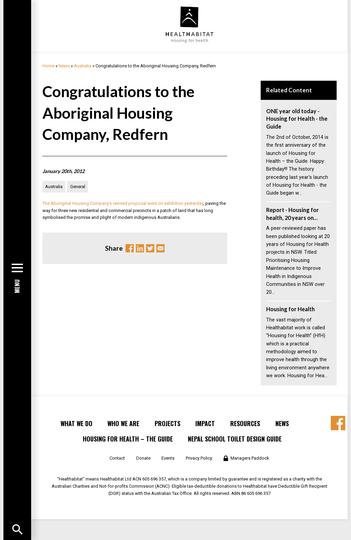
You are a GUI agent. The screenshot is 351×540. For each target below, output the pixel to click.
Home (48, 65)
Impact (205, 423)
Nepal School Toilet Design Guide (235, 438)
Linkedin (140, 248)
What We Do (76, 423)
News (64, 65)
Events (167, 458)
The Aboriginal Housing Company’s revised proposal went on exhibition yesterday (122, 203)
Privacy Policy (199, 458)
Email (160, 248)
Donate (143, 458)
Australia (82, 65)
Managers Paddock (250, 458)
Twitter (150, 248)
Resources (245, 423)
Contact (117, 458)
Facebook (130, 248)
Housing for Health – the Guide (128, 438)
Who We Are (123, 423)
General (77, 186)
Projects (167, 423)
